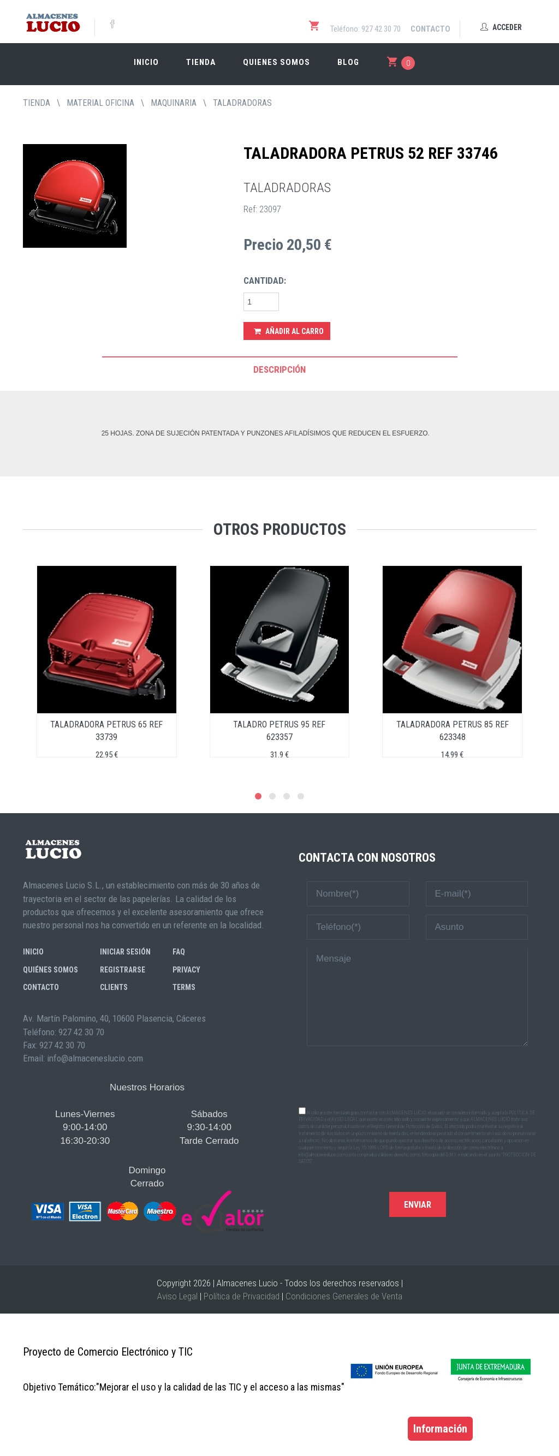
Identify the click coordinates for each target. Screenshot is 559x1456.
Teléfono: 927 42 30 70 (365, 29)
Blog (348, 62)
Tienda (201, 62)
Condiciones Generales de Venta (344, 1296)
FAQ (179, 951)
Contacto (430, 29)
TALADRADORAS (242, 103)
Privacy (186, 969)
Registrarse (122, 969)
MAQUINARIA (174, 103)
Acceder (501, 27)
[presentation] (418, 1075)
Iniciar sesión (125, 951)
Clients (114, 987)
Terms (184, 987)
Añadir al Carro (289, 331)
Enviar (417, 1205)
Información (440, 1428)
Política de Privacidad (242, 1296)
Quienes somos (276, 62)
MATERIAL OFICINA (100, 103)
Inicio (146, 62)
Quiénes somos (50, 969)
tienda (36, 103)
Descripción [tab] (279, 369)
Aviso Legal (177, 1296)
